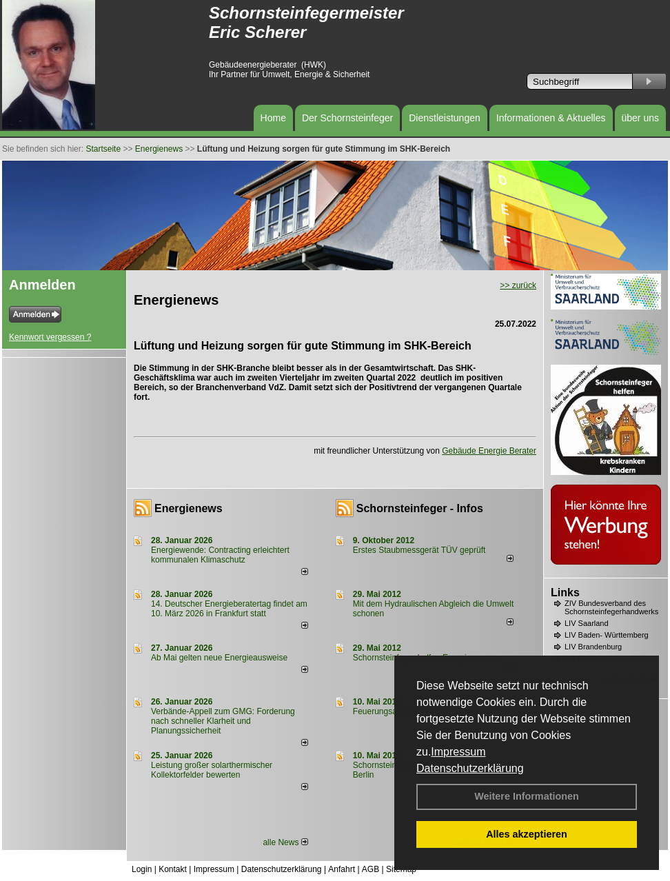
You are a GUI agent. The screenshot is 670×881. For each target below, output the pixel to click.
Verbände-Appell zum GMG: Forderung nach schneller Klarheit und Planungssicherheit (223, 721)
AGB (370, 869)
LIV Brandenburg (593, 646)
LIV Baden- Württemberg (607, 635)
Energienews (188, 508)
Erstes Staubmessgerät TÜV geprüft (419, 550)
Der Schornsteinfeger (347, 117)
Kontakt (173, 869)
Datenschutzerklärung (470, 768)
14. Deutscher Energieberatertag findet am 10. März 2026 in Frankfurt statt (229, 608)
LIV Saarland (587, 623)
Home (273, 117)
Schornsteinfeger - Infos (419, 508)
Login (142, 869)
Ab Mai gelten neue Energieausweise (219, 657)
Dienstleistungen (444, 117)
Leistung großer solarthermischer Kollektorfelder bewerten (211, 770)
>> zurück (518, 285)
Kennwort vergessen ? (50, 337)
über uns (640, 117)
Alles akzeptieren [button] (526, 834)
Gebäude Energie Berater (489, 451)
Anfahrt (341, 869)
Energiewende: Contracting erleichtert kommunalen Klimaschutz (220, 555)
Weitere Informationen (526, 796)
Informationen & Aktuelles (551, 117)
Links (565, 592)
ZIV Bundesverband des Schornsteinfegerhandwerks (611, 607)
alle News (285, 842)
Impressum (458, 752)
